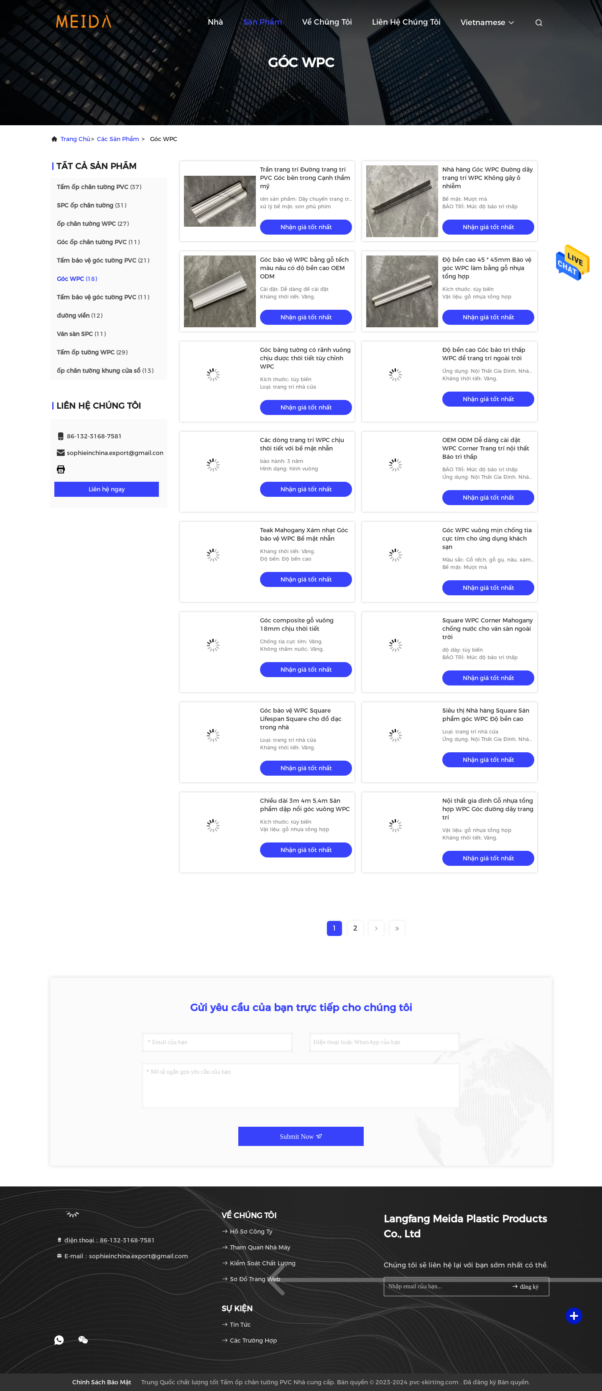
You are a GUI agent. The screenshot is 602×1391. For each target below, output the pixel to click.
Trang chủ (75, 139)
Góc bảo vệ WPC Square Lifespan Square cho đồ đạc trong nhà (301, 719)
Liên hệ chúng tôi (406, 22)
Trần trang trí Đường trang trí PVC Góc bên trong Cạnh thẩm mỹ (305, 178)
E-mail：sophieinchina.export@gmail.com (122, 1256)
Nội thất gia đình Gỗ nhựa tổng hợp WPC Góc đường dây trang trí (487, 809)
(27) (93, 224)
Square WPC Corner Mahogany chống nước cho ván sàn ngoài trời (487, 629)
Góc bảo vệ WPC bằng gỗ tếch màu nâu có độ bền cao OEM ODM (304, 268)
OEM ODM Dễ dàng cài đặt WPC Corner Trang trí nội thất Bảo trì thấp (485, 448)
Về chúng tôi (327, 22)
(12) (79, 315)
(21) (103, 260)
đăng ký (525, 1286)
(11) (98, 242)
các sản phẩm (118, 139)
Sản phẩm (262, 22)
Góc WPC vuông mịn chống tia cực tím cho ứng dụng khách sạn (487, 538)
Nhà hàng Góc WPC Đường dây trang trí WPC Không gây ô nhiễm (487, 178)
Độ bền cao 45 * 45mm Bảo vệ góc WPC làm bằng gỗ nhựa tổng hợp (486, 268)
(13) (105, 370)
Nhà (215, 22)
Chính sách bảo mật (101, 1382)
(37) (99, 187)
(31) (91, 205)
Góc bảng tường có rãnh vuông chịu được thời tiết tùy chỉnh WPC (305, 358)
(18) (77, 279)
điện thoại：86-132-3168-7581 (105, 1240)
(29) (92, 352)
